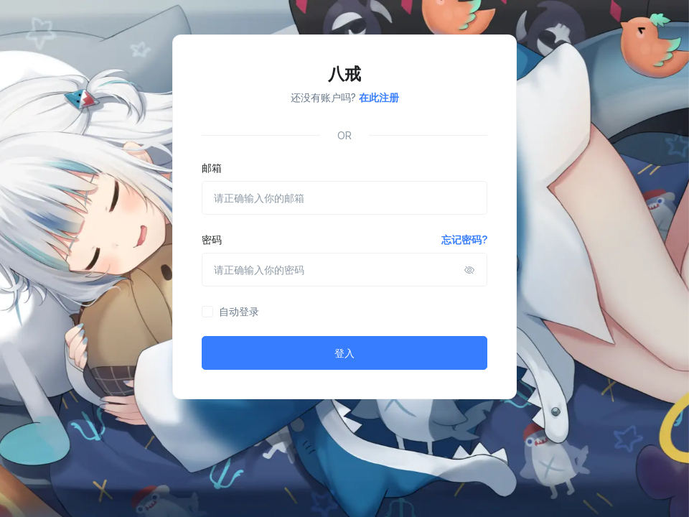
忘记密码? (464, 239)
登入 (344, 353)
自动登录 (239, 311)
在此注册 (379, 97)
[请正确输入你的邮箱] (344, 198)
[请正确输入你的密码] (344, 269)
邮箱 (212, 168)
